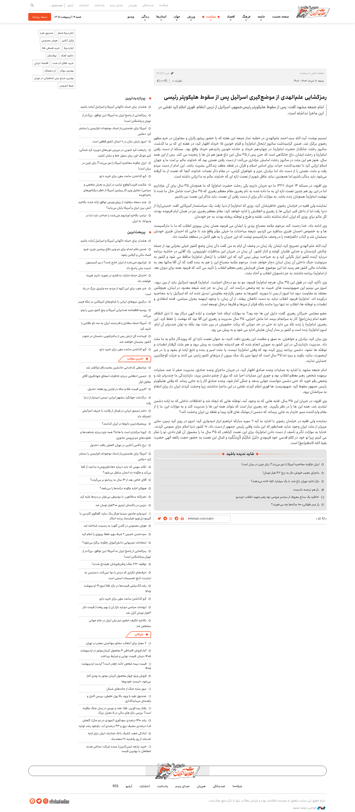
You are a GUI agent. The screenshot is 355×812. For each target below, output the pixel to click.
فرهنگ (246, 16)
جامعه (261, 16)
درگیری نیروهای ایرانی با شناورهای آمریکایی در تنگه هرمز (112, 301)
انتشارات (84, 5)
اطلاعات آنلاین (315, 11)
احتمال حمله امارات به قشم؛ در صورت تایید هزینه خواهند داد (118, 278)
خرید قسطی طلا (51, 48)
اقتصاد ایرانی (41, 63)
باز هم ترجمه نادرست (306, 489)
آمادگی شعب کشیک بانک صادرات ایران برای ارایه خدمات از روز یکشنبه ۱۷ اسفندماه (119, 736)
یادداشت (99, 5)
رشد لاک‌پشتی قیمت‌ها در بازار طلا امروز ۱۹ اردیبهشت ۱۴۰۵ (117, 588)
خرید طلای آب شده (63, 63)
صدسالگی (148, 5)
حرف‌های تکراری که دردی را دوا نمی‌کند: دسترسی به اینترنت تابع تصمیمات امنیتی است (117, 575)
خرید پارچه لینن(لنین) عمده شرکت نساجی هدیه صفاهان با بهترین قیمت (118, 749)
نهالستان (52, 55)
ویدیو (131, 16)
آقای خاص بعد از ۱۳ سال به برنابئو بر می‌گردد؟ (118, 479)
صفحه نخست (280, 16)
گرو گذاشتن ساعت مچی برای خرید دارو (122, 176)
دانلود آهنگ (67, 55)
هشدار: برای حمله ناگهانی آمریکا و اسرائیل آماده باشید (113, 106)
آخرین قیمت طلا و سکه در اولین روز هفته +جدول (117, 389)
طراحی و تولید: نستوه (309, 807)
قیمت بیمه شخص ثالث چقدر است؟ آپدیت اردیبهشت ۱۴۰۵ (116, 666)
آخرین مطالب (135, 359)
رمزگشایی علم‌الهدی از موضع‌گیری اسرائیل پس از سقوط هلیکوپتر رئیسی (245, 97)
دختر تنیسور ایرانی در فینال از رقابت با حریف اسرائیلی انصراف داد (116, 413)
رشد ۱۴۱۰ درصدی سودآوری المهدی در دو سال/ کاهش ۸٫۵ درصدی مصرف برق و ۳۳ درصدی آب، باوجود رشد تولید (114, 723)
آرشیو (70, 5)
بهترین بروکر (67, 70)
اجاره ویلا (69, 48)
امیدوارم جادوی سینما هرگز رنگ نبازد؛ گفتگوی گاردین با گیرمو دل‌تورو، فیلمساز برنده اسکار (115, 516)
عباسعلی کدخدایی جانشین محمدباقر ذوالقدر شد (116, 367)
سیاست (211, 16)
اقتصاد (231, 16)
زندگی (145, 16)
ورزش (191, 16)
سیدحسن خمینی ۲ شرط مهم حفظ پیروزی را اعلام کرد (114, 534)
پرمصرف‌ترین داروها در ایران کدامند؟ (124, 423)
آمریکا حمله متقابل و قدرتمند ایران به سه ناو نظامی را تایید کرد (116, 326)
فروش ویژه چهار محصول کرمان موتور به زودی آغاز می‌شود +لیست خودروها (119, 678)
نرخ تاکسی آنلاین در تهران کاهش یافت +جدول (118, 445)
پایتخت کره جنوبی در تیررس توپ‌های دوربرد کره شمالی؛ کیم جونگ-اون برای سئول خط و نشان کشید (115, 152)
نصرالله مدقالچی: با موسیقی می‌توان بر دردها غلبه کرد (113, 496)
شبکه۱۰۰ (163, 5)
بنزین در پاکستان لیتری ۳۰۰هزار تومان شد (120, 505)
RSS (115, 786)
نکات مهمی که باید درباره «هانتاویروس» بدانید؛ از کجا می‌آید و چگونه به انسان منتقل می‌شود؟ (116, 469)
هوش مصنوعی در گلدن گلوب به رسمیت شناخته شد (115, 525)
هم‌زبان (132, 5)
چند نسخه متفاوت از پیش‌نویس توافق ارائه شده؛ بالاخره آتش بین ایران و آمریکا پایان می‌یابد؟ (114, 205)
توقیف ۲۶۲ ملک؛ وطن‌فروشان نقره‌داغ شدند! (119, 564)
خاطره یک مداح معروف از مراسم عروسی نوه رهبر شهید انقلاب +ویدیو (277, 496)
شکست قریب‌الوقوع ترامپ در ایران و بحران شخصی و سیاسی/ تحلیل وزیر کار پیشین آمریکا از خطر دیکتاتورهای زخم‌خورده (117, 189)
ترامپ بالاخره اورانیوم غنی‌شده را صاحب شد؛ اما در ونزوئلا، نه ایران (118, 218)
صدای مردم (116, 5)
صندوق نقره (46, 33)
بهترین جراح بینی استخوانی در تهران (54, 78)
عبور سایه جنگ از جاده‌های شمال (126, 688)
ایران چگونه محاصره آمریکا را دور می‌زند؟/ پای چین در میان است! (280, 464)
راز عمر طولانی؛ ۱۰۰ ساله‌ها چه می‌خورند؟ (295, 504)
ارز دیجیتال (50, 70)
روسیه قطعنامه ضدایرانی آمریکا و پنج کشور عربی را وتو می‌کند (116, 313)
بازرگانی (139, 634)
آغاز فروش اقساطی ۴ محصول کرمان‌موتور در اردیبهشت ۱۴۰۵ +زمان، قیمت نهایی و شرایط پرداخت (115, 653)
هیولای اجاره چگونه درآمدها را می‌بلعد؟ (123, 488)
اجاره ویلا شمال (65, 33)
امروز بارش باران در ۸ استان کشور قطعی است (119, 141)
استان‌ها (161, 16)
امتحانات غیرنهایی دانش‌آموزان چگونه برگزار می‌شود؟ (114, 542)
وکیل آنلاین (68, 40)
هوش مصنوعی (49, 40)
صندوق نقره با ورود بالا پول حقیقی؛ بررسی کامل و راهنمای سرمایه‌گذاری (119, 698)
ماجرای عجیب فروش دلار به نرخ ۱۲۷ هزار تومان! (291, 472)
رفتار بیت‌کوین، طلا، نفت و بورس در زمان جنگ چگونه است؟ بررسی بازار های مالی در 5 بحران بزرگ (117, 710)
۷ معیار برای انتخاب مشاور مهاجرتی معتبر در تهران (116, 643)
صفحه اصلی (317, 73)
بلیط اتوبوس (67, 86)
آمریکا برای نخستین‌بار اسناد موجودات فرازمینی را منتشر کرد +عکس (115, 456)
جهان (177, 16)
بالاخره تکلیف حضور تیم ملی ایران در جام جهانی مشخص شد (120, 623)
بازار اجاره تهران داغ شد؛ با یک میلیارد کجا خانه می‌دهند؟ (285, 481)
